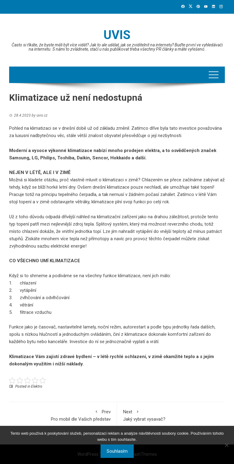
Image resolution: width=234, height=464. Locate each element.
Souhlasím (117, 451)
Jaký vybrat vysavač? (171, 415)
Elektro (36, 386)
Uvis (117, 35)
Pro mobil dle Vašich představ (63, 415)
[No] (226, 445)
